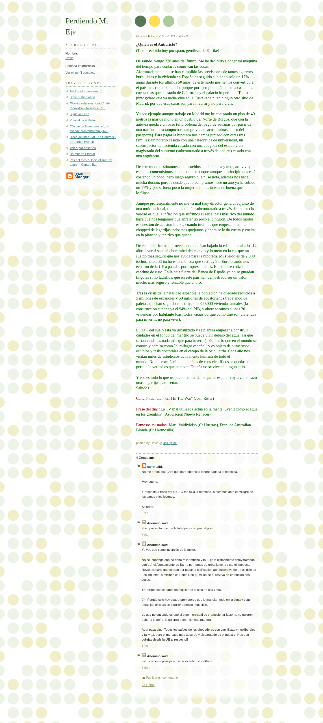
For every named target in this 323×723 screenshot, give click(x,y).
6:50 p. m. (148, 667)
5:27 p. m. (148, 513)
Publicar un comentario (162, 677)
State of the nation (82, 97)
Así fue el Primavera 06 (86, 91)
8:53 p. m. (148, 534)
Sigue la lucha (79, 114)
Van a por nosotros (83, 148)
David (69, 58)
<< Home (148, 685)
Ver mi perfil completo (81, 72)
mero (151, 466)
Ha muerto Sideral (82, 154)
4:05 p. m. (170, 443)
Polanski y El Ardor (83, 120)
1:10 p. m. (148, 646)
